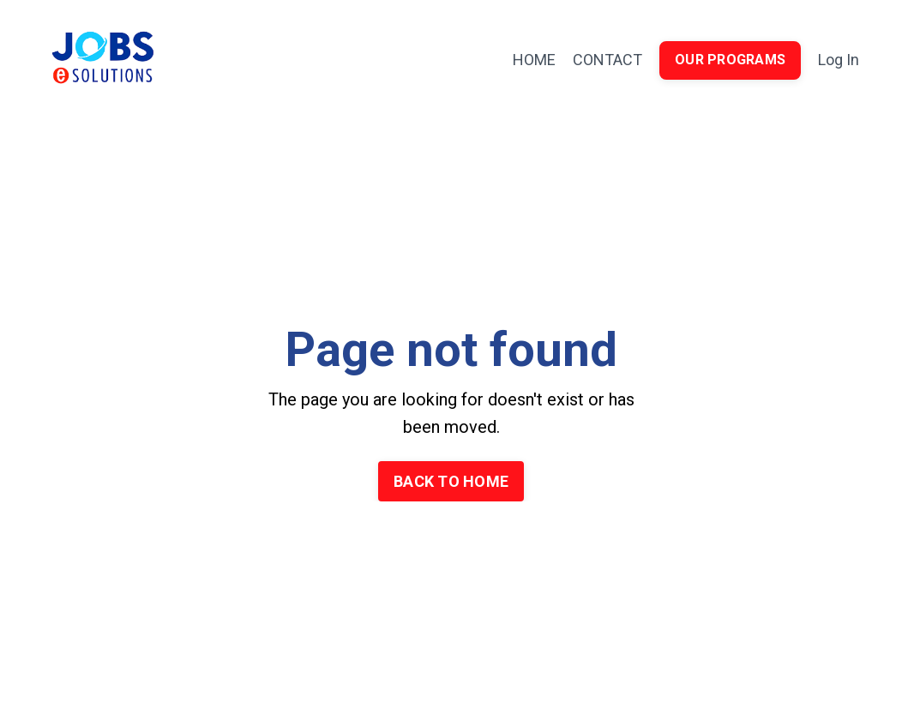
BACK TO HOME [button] (451, 481)
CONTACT (607, 60)
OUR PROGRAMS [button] (730, 59)
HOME (534, 60)
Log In (838, 60)
